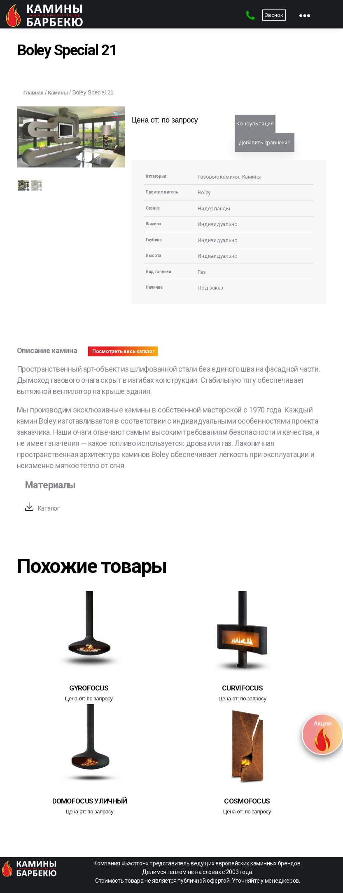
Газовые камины (221, 176)
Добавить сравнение (264, 142)
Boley (205, 192)
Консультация (255, 123)
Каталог (50, 508)
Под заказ (212, 287)
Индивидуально (220, 224)
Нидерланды (215, 208)
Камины (62, 92)
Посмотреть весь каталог (123, 351)
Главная (34, 92)
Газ (202, 272)
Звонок (274, 15)
